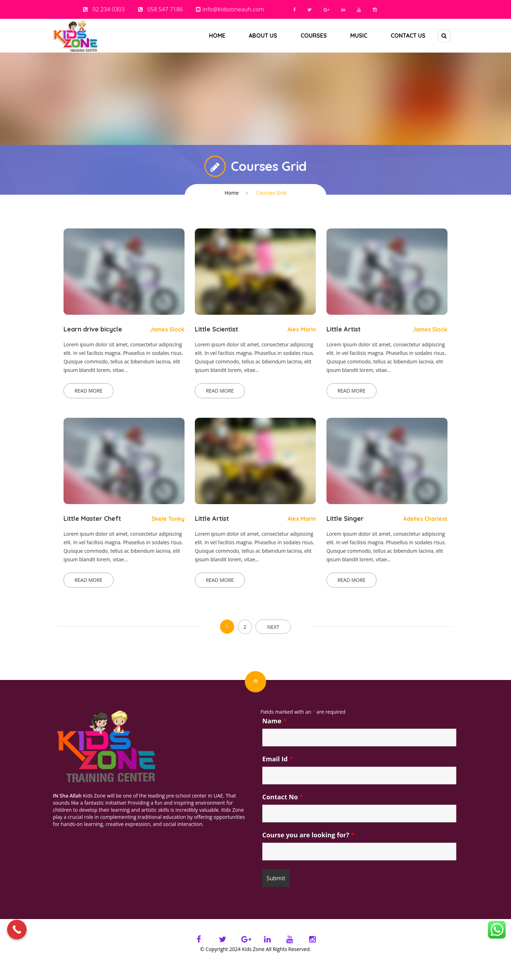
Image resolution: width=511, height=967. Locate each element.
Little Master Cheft (92, 518)
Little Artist (343, 329)
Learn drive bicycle (93, 329)
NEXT (273, 626)
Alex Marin (301, 329)
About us (263, 35)
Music (358, 35)
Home (217, 35)
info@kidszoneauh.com (233, 9)
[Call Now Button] (17, 929)
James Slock (167, 329)
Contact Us (408, 35)
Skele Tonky (168, 518)
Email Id (277, 758)
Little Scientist (216, 329)
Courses (314, 35)
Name (274, 720)
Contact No (282, 796)
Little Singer (345, 518)
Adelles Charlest (425, 518)
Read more (89, 390)
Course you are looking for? (308, 834)
